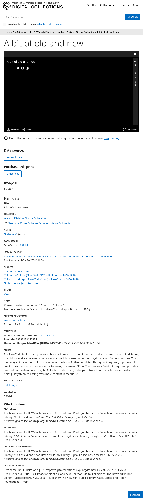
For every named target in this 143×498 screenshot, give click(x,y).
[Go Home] (18, 68)
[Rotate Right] (22, 68)
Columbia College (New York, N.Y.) (24, 275)
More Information (135, 65)
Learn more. (111, 138)
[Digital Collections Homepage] (33, 6)
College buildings (14, 279)
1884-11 (25, 245)
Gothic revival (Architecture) (21, 283)
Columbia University (16, 271)
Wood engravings (14, 320)
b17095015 (47, 335)
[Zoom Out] (13, 68)
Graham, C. (11, 234)
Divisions (123, 5)
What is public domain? (49, 24)
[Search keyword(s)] (64, 17)
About (136, 5)
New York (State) (38, 279)
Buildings (54, 275)
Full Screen (130, 129)
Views (7, 294)
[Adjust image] (27, 68)
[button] (135, 61)
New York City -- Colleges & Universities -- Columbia (39, 223)
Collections (107, 5)
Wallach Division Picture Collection (25, 218)
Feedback (135, 494)
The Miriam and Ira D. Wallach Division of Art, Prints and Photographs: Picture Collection (58, 256)
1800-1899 (69, 275)
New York (57, 279)
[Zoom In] (9, 68)
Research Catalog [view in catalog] (16, 157)
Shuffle (91, 5)
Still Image (10, 385)
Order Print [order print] (13, 173)
